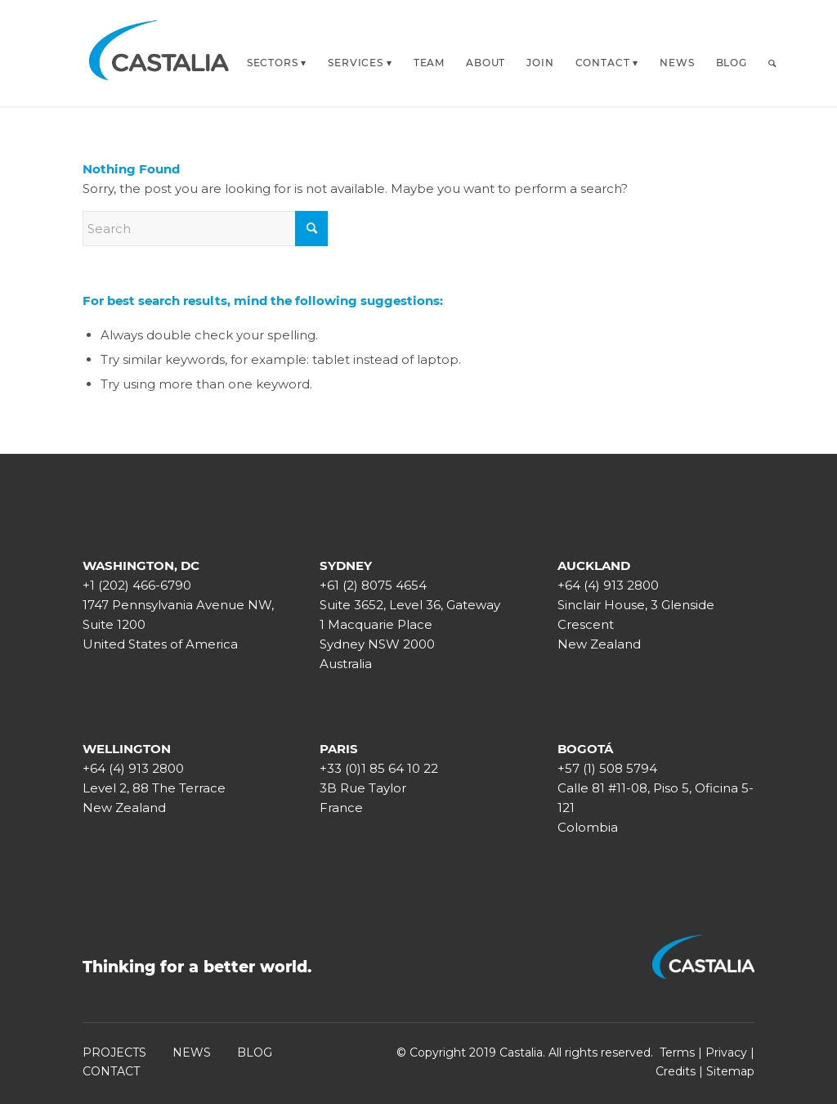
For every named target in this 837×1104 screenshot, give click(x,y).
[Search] (772, 63)
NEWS (191, 1052)
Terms (677, 1052)
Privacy (726, 1052)
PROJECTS (114, 1052)
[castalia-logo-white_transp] (159, 53)
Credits (676, 1071)
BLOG (254, 1052)
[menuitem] (277, 58)
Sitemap (730, 1071)
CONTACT (111, 1071)
